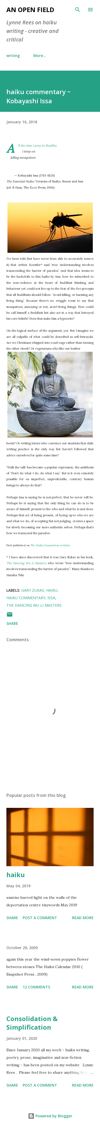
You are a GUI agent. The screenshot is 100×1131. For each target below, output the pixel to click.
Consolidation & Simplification (32, 1022)
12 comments (36, 986)
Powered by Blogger (50, 1115)
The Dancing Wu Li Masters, (26, 563)
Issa (51, 597)
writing (13, 55)
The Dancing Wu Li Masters (34, 605)
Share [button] (12, 623)
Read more (83, 917)
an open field (30, 9)
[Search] (77, 9)
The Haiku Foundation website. (50, 545)
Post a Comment (40, 917)
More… (39, 55)
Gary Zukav (32, 590)
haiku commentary (25, 597)
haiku (51, 590)
